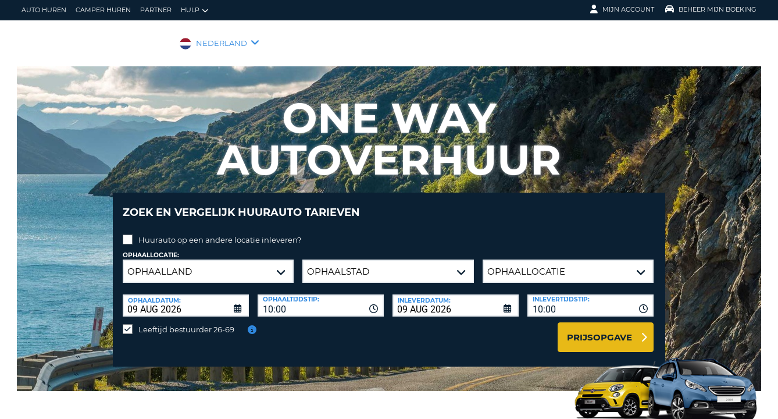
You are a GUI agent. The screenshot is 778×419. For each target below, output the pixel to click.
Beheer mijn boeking (710, 9)
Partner (156, 10)
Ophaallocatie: (151, 246)
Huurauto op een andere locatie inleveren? (219, 231)
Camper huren (103, 10)
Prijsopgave (599, 328)
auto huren (44, 10)
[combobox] (321, 297)
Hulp (194, 10)
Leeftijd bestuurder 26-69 (186, 320)
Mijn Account (622, 9)
